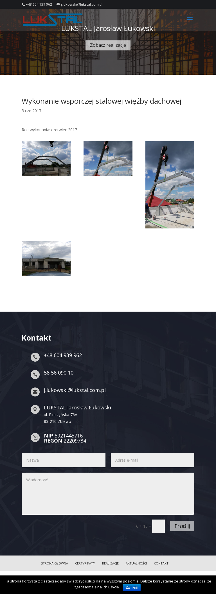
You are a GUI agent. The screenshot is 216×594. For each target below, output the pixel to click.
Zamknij (132, 588)
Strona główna (54, 563)
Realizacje (110, 563)
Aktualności (136, 563)
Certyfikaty (85, 563)
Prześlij (182, 526)
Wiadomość (108, 494)
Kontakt (161, 563)
